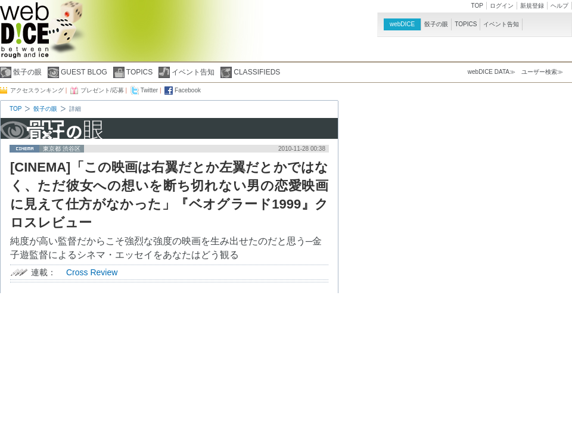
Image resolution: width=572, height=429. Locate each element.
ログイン (502, 5)
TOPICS (466, 24)
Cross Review (91, 272)
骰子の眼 (436, 24)
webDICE (402, 24)
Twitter (149, 90)
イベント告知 (501, 24)
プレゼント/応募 (102, 90)
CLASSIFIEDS (257, 72)
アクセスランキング (37, 90)
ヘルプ (559, 5)
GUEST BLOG (84, 72)
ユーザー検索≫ (542, 72)
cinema (24, 149)
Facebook (188, 90)
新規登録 (532, 5)
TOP (477, 5)
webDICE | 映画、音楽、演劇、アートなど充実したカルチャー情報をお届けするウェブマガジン (24, 35)
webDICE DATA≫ (491, 72)
